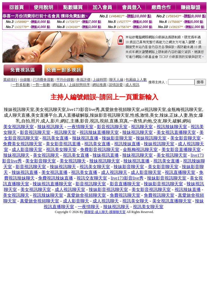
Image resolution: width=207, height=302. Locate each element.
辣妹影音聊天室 (117, 138)
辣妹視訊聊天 (50, 126)
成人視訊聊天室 (70, 189)
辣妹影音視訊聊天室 (166, 178)
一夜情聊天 (88, 206)
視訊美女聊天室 (61, 149)
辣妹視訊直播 (85, 138)
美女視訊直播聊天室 (176, 132)
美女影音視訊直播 (63, 143)
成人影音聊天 (76, 201)
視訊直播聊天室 (180, 172)
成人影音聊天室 (27, 149)
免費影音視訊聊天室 (99, 149)
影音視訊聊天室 (112, 126)
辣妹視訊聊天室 (137, 132)
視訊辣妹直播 (127, 143)
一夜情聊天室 (80, 126)
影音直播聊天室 (125, 183)
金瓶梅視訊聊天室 (140, 149)
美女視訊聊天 (46, 155)
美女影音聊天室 (185, 138)
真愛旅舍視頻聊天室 (86, 195)
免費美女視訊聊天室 (22, 143)
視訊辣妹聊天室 (172, 126)
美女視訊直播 (54, 172)
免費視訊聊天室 (125, 195)
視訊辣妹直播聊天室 (99, 132)
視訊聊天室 (142, 126)
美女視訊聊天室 (18, 126)
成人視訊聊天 (114, 172)
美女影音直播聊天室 (181, 149)
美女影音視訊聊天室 (151, 189)
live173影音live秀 (127, 178)
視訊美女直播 (55, 138)
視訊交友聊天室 (92, 178)
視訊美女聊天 (135, 201)
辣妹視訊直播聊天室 (52, 183)
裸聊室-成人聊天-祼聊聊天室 (105, 212)
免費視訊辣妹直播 (55, 178)
